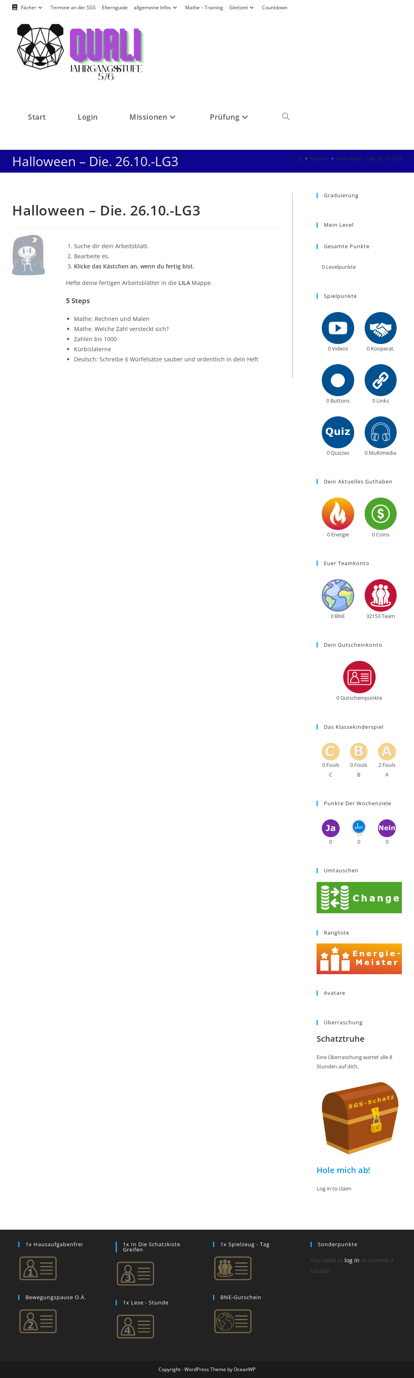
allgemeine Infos (156, 7)
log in (351, 1260)
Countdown (274, 7)
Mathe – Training (204, 7)
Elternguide (115, 7)
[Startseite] (299, 158)
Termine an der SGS (73, 7)
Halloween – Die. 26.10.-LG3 (369, 158)
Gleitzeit (242, 7)
